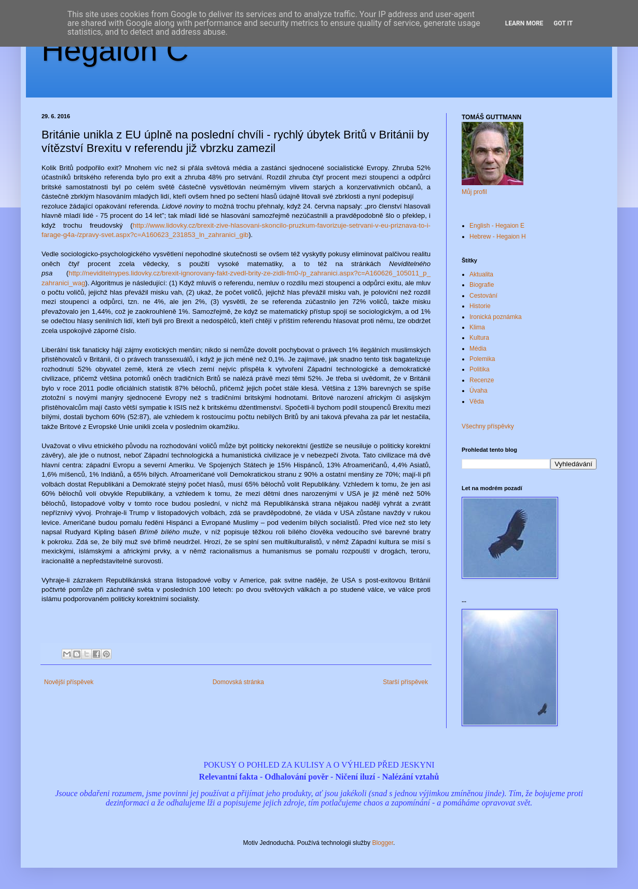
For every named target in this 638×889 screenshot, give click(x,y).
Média (478, 348)
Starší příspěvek (405, 682)
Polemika (482, 359)
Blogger (382, 842)
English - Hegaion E (496, 225)
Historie (480, 306)
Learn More (524, 23)
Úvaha (478, 390)
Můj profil (474, 192)
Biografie (481, 284)
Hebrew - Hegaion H (497, 236)
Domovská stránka (238, 682)
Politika (479, 369)
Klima (477, 327)
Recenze (481, 380)
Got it (563, 23)
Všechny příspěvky (488, 426)
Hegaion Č (115, 50)
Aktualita (481, 274)
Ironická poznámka (495, 317)
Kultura (479, 337)
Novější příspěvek (68, 682)
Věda (476, 401)
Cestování (483, 295)
